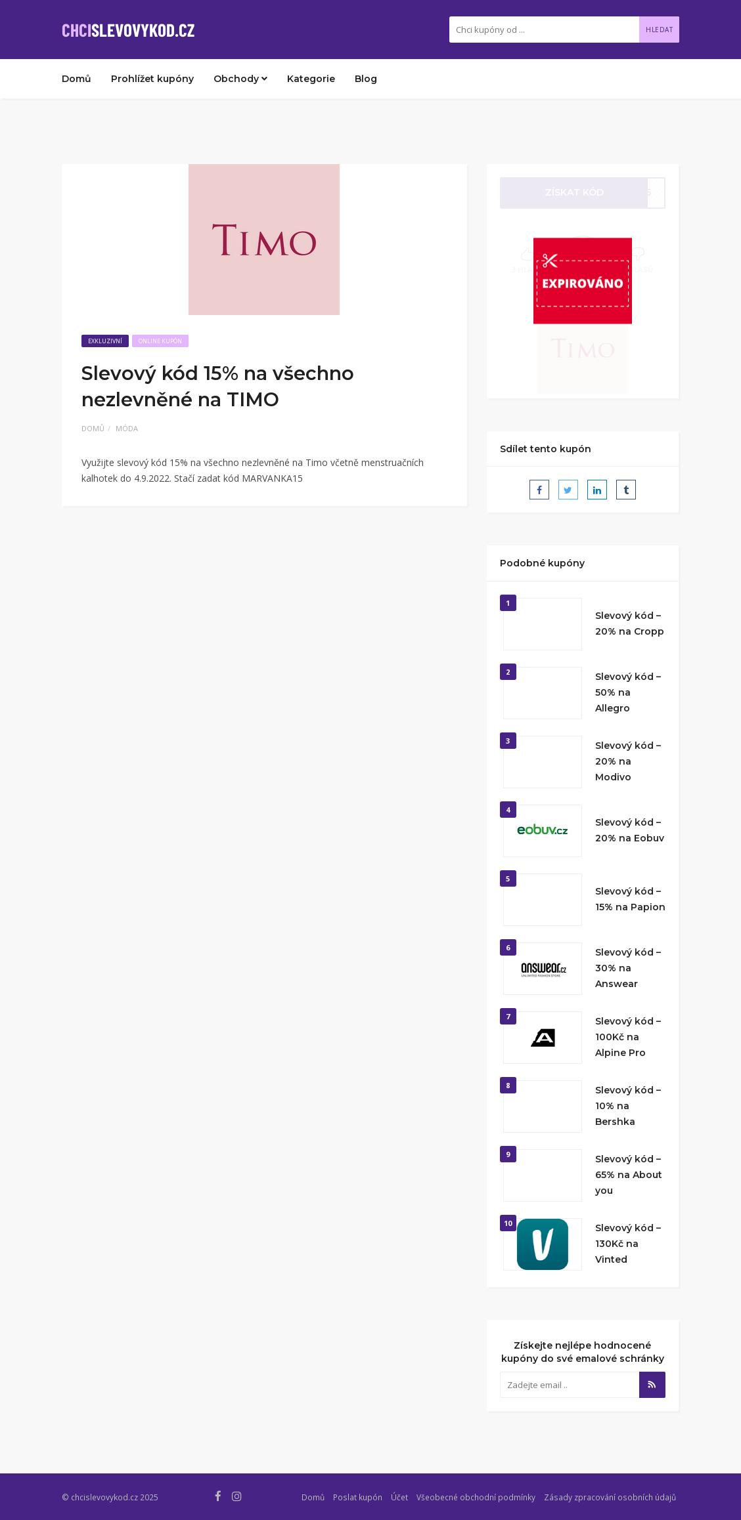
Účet (399, 1497)
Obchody (240, 79)
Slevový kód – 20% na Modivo (628, 761)
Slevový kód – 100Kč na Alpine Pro (628, 1037)
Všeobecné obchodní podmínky (475, 1497)
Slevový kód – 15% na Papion (630, 899)
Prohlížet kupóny (152, 79)
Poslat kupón (357, 1497)
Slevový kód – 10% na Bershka (628, 1106)
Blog (366, 79)
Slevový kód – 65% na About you (628, 1174)
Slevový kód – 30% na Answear (628, 968)
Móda (127, 428)
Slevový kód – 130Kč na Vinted (628, 1243)
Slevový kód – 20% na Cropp (629, 623)
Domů (76, 79)
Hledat (659, 29)
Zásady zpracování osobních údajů (610, 1497)
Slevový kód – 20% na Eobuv (629, 830)
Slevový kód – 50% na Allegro (628, 692)
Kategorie (311, 79)
